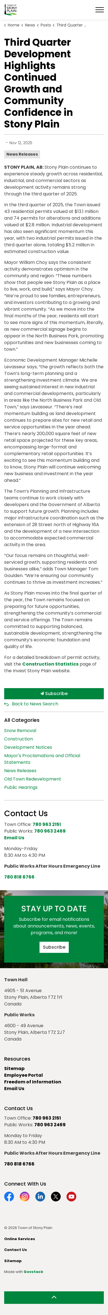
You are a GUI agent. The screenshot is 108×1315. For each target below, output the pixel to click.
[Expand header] (99, 9)
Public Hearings (21, 787)
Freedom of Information (32, 1082)
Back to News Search (35, 704)
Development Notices (28, 747)
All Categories (22, 720)
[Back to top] (54, 1297)
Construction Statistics (50, 664)
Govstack (33, 1271)
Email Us (14, 1088)
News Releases (22, 154)
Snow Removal (20, 730)
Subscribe (54, 693)
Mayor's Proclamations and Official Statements (42, 759)
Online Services (19, 1239)
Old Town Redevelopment (32, 779)
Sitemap (14, 1068)
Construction (18, 739)
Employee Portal (23, 1075)
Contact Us (15, 1249)
